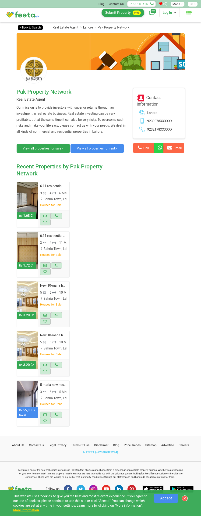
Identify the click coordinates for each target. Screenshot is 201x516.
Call (143, 147)
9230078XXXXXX (160, 121)
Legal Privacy (58, 453)
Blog (102, 4)
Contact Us (116, 4)
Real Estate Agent (65, 27)
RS (193, 4)
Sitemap (151, 453)
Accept (166, 498)
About (18, 453)
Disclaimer (101, 453)
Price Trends (132, 453)
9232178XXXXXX (160, 129)
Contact (36, 453)
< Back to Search (30, 27)
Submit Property (123, 13)
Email (174, 147)
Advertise (167, 453)
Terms (80, 453)
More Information (26, 510)
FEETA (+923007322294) (100, 460)
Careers (184, 453)
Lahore (88, 27)
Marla (178, 4)
